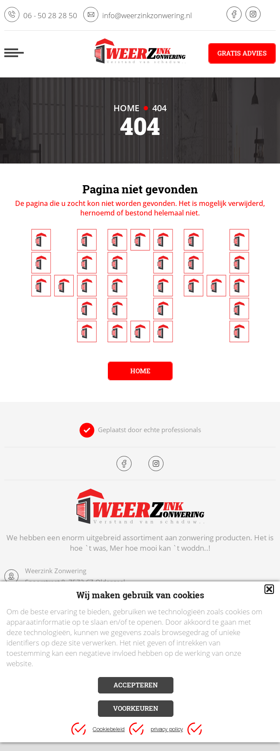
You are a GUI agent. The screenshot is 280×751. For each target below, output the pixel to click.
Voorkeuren (135, 708)
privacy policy (167, 730)
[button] (269, 589)
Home (140, 370)
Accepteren (135, 684)
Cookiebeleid (109, 730)
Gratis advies (242, 53)
